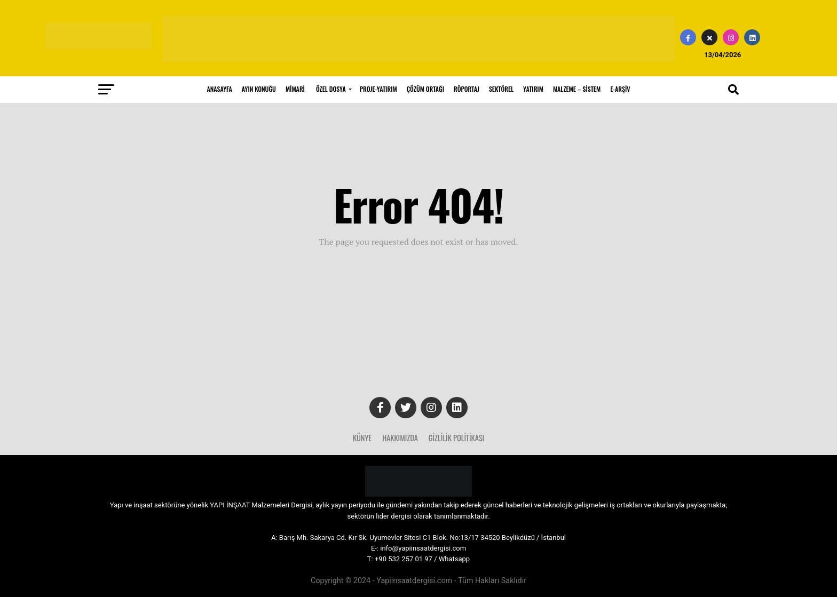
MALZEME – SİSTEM (577, 88)
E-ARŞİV (620, 88)
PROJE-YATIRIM (378, 88)
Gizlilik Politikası (456, 437)
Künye (362, 437)
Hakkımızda (400, 437)
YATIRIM (533, 88)
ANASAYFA (219, 88)
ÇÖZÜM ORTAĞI (425, 88)
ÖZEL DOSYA (331, 88)
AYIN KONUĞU (259, 88)
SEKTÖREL (501, 88)
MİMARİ (295, 88)
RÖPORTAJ (466, 88)
